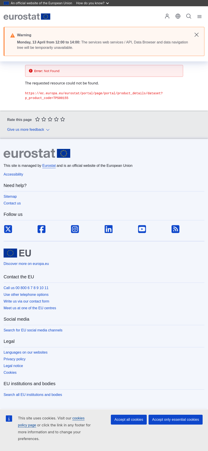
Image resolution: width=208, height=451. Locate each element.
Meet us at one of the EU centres (30, 308)
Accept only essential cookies (175, 419)
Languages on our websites (26, 352)
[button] (178, 16)
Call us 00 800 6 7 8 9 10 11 (26, 288)
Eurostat (49, 166)
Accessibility (13, 174)
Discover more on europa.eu (26, 264)
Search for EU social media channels (33, 330)
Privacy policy (15, 359)
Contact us (12, 203)
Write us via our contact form (26, 301)
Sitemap (10, 196)
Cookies (10, 372)
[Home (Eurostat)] (27, 16)
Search (188, 16)
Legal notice (13, 366)
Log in (167, 16)
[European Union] (17, 253)
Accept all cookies (128, 419)
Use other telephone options (26, 294)
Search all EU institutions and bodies (33, 395)
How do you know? (92, 3)
